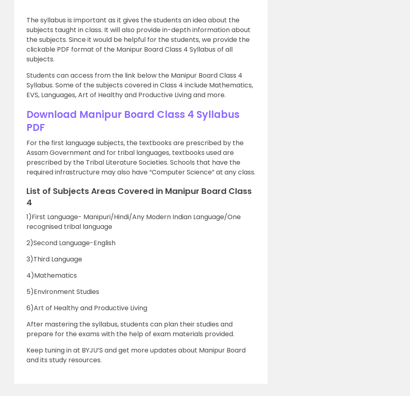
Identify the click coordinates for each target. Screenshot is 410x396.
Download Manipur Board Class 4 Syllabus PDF (133, 121)
